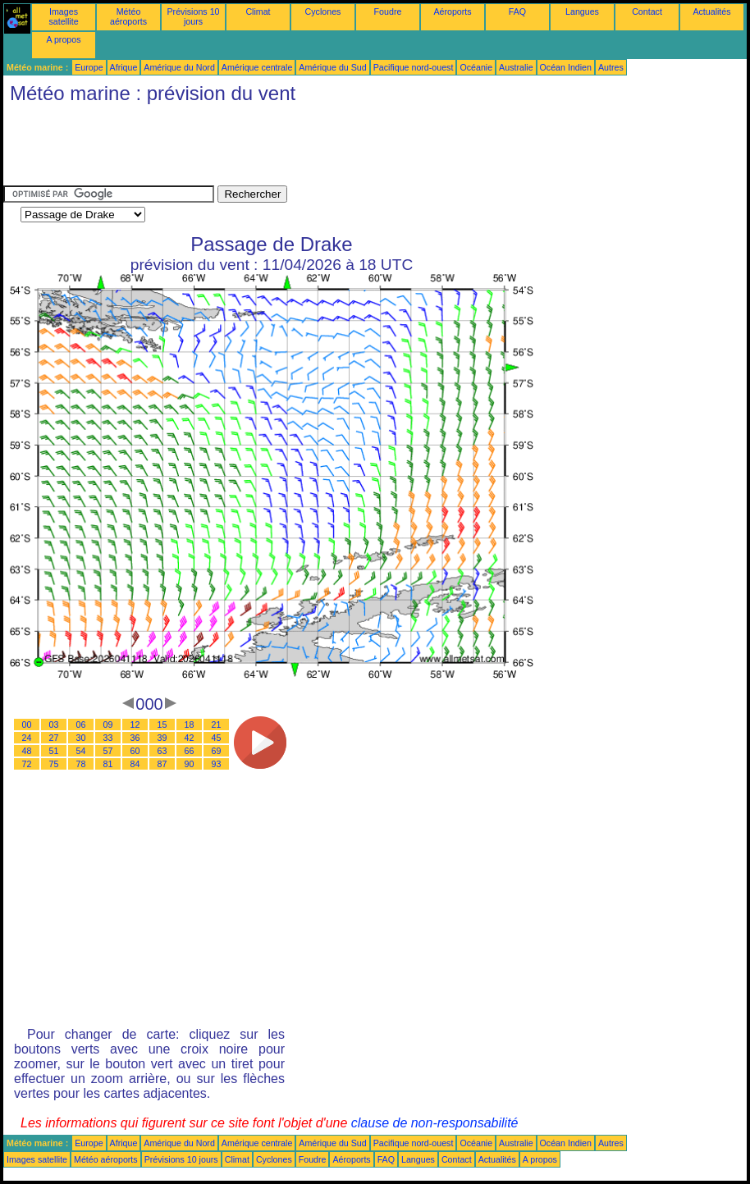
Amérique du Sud (332, 67)
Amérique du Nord (179, 67)
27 (54, 738)
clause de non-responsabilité (435, 1123)
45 (217, 738)
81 (108, 764)
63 (162, 751)
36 (135, 738)
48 (27, 751)
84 (135, 764)
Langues (582, 11)
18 (189, 724)
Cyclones (323, 11)
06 (81, 724)
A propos (63, 39)
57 (108, 751)
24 (27, 738)
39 (162, 738)
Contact (647, 11)
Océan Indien (566, 67)
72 (27, 764)
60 (135, 751)
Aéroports (452, 11)
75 (54, 764)
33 (108, 738)
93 (217, 764)
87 (162, 764)
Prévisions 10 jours (193, 16)
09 (108, 724)
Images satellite (63, 16)
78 (81, 764)
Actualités (711, 11)
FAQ (517, 11)
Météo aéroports (128, 16)
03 (54, 724)
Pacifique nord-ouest (413, 67)
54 (81, 751)
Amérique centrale (257, 67)
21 (217, 724)
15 (162, 724)
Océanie (476, 67)
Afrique (124, 67)
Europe (89, 67)
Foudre (388, 11)
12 (135, 724)
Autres (611, 67)
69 (217, 751)
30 (81, 738)
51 (54, 751)
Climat (257, 11)
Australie (516, 67)
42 (189, 738)
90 (189, 764)
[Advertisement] (302, 148)
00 (27, 724)
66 (189, 751)
